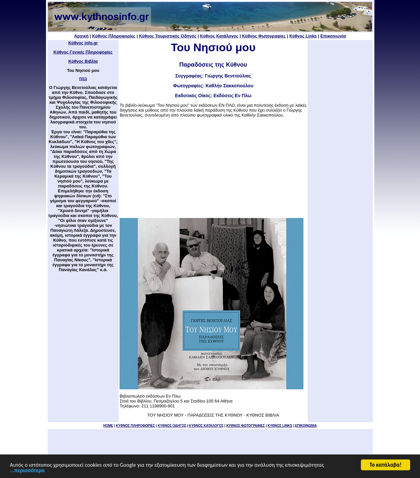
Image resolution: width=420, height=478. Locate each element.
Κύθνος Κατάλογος (219, 35)
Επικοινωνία (333, 35)
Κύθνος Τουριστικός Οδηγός (167, 35)
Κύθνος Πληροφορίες (113, 35)
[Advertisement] (213, 168)
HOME (108, 425)
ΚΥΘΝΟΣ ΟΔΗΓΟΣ (172, 425)
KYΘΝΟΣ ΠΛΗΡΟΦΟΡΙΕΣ (135, 425)
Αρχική (81, 35)
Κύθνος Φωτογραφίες (264, 35)
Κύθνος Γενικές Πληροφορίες (83, 52)
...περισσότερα (27, 470)
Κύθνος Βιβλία (83, 61)
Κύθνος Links (303, 35)
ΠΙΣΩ (83, 79)
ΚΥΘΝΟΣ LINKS (280, 425)
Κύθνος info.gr (83, 42)
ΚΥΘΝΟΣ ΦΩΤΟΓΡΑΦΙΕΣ (245, 425)
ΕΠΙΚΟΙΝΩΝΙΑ (306, 425)
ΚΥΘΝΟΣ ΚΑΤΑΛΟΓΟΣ (206, 425)
